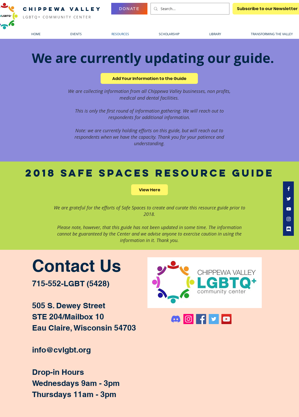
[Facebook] (201, 319)
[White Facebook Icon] (288, 189)
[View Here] (149, 189)
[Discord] (176, 319)
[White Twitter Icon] (288, 199)
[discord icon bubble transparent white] (288, 229)
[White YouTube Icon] (288, 209)
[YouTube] (226, 319)
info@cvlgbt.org (61, 349)
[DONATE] (129, 8)
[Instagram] (188, 319)
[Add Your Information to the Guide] (149, 78)
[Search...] (189, 8)
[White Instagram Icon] (288, 219)
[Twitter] (214, 319)
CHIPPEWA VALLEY (62, 9)
